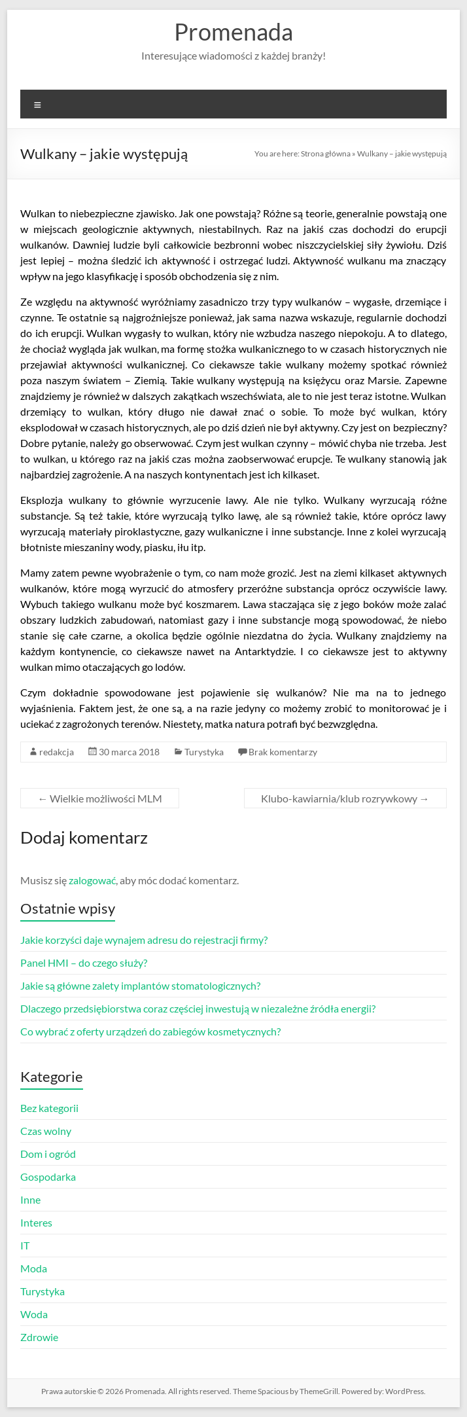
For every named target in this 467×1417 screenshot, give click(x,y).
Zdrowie (39, 1337)
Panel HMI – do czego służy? (83, 962)
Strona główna (326, 153)
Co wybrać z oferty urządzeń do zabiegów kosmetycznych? (150, 1031)
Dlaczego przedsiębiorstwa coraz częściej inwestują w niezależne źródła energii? (197, 1008)
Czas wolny (45, 1130)
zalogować (92, 880)
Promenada (233, 31)
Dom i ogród (48, 1153)
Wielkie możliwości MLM (99, 798)
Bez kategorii (49, 1108)
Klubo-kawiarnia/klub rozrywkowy (345, 798)
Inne (30, 1199)
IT (24, 1245)
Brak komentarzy (283, 751)
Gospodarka (48, 1176)
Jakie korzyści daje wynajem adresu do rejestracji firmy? (144, 939)
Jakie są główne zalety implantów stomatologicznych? (140, 985)
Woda (34, 1314)
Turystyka (204, 751)
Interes (36, 1222)
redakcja (56, 751)
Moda (33, 1268)
